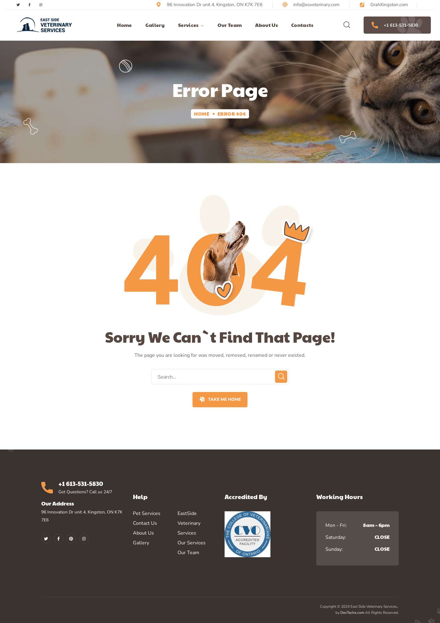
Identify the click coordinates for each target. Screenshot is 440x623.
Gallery (141, 542)
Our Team (188, 552)
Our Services (192, 542)
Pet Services (146, 513)
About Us (143, 533)
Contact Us (145, 523)
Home (201, 113)
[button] (346, 25)
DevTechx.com (352, 612)
